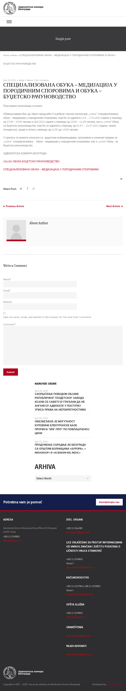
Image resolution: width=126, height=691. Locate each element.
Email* (7, 290)
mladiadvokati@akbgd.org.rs (79, 654)
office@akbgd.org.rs (12, 540)
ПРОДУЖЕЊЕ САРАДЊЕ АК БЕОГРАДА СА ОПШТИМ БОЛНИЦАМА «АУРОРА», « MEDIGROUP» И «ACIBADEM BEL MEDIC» (60, 448)
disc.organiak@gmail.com (78, 532)
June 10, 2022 (9, 80)
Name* (7, 279)
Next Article (113, 206)
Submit (11, 372)
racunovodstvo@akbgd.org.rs (80, 594)
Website (7, 301)
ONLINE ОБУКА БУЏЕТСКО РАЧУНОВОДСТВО (31, 161)
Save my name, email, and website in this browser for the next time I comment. (47, 317)
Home (6, 55)
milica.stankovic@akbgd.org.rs (80, 567)
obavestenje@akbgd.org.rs (78, 635)
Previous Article (15, 206)
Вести (30, 80)
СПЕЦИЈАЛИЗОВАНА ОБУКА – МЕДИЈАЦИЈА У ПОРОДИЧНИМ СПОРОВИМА (51, 169)
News (14, 55)
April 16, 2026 (41, 391)
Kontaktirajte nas (109, 502)
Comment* (9, 324)
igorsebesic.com (115, 684)
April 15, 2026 (41, 418)
